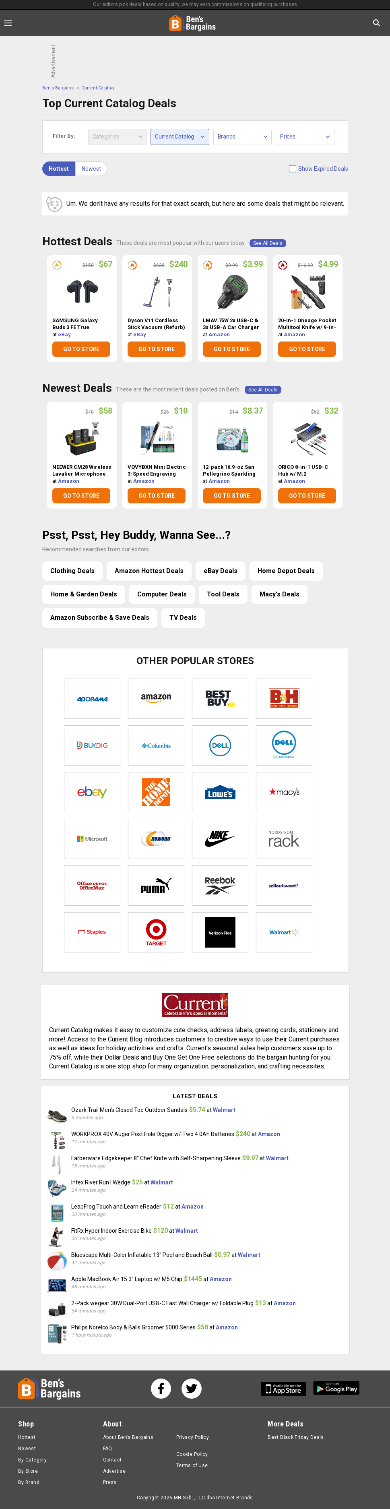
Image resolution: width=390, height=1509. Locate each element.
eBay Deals (220, 571)
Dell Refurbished (284, 745)
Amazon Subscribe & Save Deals (99, 617)
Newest (91, 169)
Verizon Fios (220, 932)
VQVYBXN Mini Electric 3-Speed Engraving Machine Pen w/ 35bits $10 (157, 471)
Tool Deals (223, 594)
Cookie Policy (192, 1454)
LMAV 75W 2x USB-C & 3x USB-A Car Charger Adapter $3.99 (231, 324)
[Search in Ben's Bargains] (376, 22)
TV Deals (183, 617)
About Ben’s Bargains (128, 1437)
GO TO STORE (81, 349)
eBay (64, 334)
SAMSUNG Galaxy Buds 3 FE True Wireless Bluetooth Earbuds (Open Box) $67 (77, 324)
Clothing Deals (72, 571)
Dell (220, 745)
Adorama (92, 699)
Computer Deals (162, 594)
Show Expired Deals (323, 169)
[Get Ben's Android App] (336, 1389)
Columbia (156, 745)
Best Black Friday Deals (296, 1437)
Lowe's (220, 792)
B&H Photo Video (284, 699)
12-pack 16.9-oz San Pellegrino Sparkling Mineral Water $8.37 (229, 471)
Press (110, 1482)
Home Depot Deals (286, 571)
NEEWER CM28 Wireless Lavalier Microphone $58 (81, 471)
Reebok (220, 885)
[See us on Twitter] (192, 1389)
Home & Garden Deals (83, 594)
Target (156, 932)
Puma (156, 885)
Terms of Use (192, 1465)
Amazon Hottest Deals (149, 571)
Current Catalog (97, 88)
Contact (112, 1460)
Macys (284, 792)
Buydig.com (92, 745)
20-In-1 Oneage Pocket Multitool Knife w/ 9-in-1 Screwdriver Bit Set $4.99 (307, 324)
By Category (32, 1460)
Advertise (114, 1471)
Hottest (59, 169)
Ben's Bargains (58, 88)
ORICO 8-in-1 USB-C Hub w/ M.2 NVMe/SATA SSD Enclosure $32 (303, 471)
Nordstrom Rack (284, 839)
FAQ (107, 1448)
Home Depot (156, 792)
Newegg (156, 839)
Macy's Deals (279, 594)
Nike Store (220, 839)
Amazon (219, 334)
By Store (28, 1471)
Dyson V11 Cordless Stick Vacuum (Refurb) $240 (156, 324)
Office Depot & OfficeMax (92, 885)
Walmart (284, 932)
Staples (92, 932)
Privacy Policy (192, 1437)
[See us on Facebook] (161, 1389)
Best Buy (220, 699)
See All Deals (268, 243)
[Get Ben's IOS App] (286, 1389)
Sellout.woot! (284, 885)
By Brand (28, 1482)
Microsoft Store (92, 839)
